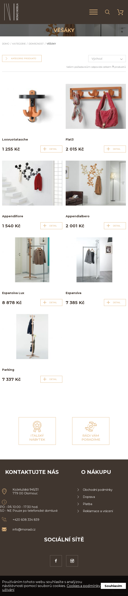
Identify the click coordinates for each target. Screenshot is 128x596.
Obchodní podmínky (98, 490)
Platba (87, 504)
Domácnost (36, 43)
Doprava (89, 497)
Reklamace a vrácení (98, 511)
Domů (5, 43)
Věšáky (51, 43)
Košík (117, 12)
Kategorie (19, 43)
